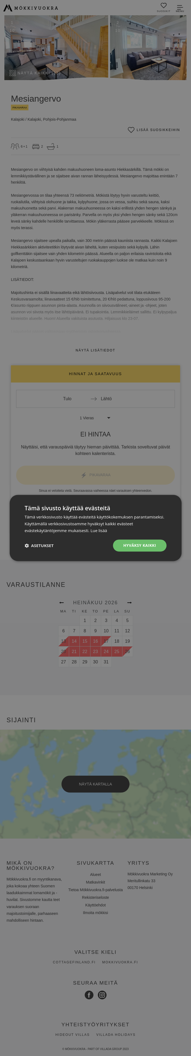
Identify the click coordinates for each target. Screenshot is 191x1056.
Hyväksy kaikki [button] (139, 545)
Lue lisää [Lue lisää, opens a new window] (98, 530)
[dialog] (95, 528)
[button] (39, 545)
